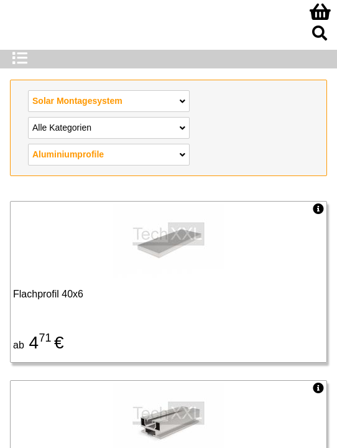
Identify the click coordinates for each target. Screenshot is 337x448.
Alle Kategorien (108, 127)
